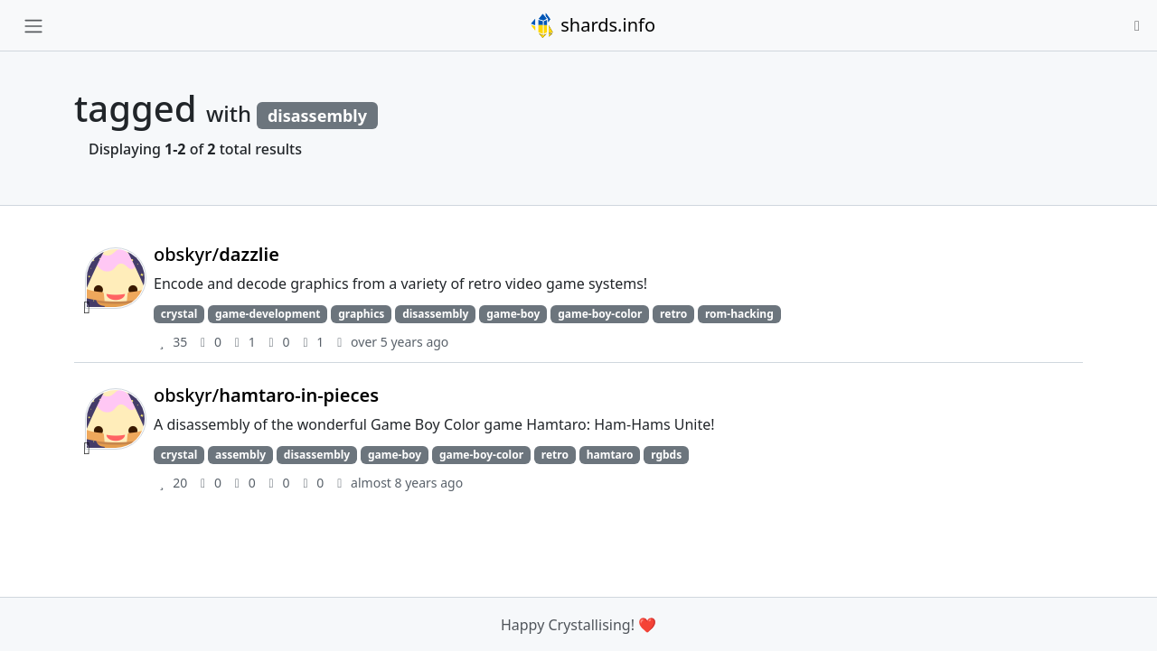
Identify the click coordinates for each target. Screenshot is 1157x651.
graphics (361, 313)
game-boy (513, 313)
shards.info (592, 25)
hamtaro (610, 454)
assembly (240, 454)
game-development (268, 313)
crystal (179, 313)
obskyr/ (216, 254)
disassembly (435, 313)
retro (673, 313)
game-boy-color (600, 313)
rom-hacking (739, 313)
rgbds (666, 454)
